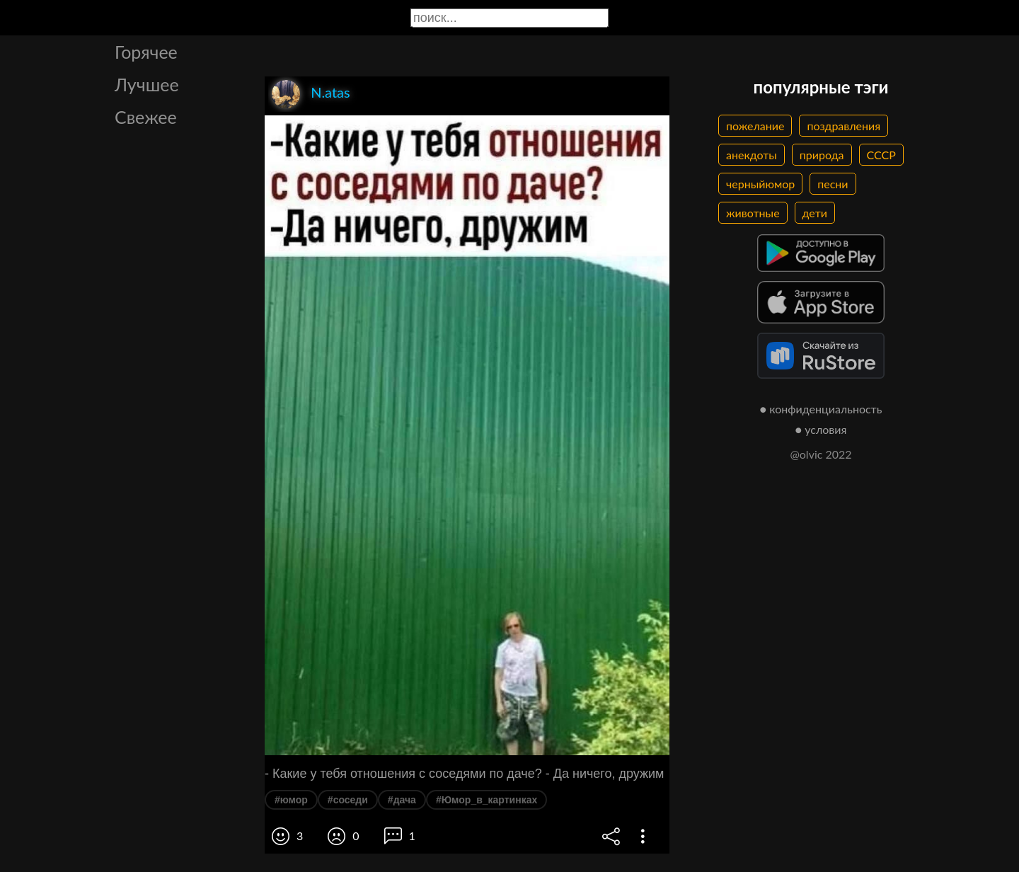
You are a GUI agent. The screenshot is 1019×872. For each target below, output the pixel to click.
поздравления (843, 125)
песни (832, 183)
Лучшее (147, 84)
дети (814, 212)
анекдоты (751, 154)
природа (822, 154)
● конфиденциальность (821, 408)
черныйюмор (760, 183)
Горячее (146, 51)
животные (753, 212)
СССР (881, 154)
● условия (821, 429)
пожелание (755, 125)
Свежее (146, 116)
